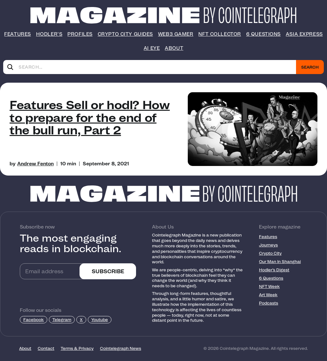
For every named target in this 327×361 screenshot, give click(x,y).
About (174, 48)
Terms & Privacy (77, 348)
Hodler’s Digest (274, 269)
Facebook (33, 319)
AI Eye (152, 48)
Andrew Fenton (35, 164)
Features (17, 34)
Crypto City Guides (125, 34)
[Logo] (115, 15)
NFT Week (269, 286)
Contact (46, 348)
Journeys (268, 245)
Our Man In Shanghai (280, 261)
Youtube (99, 319)
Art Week (268, 294)
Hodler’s (49, 34)
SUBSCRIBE (108, 271)
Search (310, 67)
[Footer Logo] (163, 194)
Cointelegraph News (120, 348)
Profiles (79, 34)
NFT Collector (219, 34)
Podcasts (268, 303)
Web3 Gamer (176, 34)
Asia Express (304, 34)
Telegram (61, 319)
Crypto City (270, 253)
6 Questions (263, 34)
